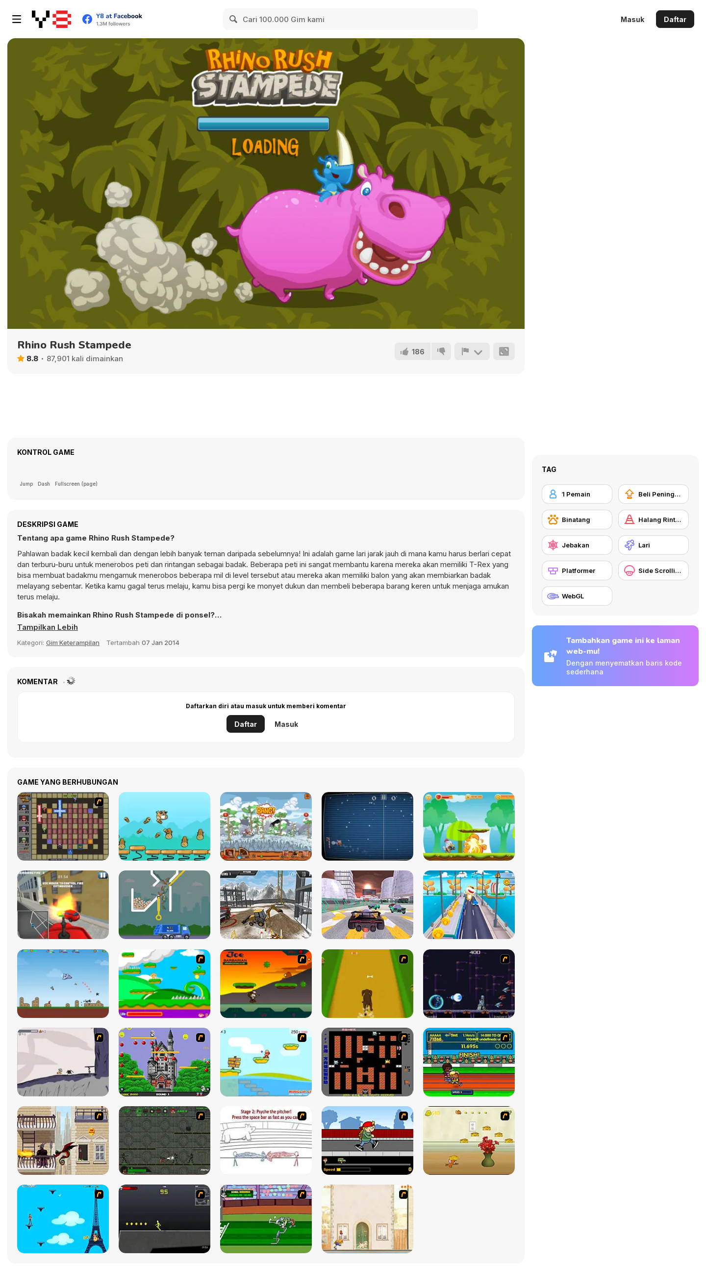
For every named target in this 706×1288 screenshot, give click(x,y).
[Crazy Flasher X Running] (164, 1219)
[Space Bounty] (164, 1140)
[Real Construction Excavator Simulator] (266, 904)
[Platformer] (577, 570)
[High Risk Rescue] (63, 1140)
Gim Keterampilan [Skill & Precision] (73, 642)
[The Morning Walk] (367, 1219)
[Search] (234, 19)
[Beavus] (164, 826)
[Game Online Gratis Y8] (51, 19)
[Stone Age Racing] (266, 826)
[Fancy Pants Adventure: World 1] (63, 1062)
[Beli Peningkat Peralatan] (653, 494)
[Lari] (653, 545)
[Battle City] (367, 1062)
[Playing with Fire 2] (63, 826)
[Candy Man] (164, 983)
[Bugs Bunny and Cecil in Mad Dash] (266, 1219)
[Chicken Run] (469, 826)
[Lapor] (472, 351)
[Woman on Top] (63, 1219)
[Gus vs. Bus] (367, 1140)
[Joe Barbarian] (266, 983)
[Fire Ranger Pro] (63, 904)
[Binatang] (577, 519)
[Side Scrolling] (653, 570)
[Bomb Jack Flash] (164, 1062)
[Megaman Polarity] (469, 983)
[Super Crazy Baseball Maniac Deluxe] (266, 1140)
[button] (47, 627)
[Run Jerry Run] (469, 1140)
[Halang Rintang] (653, 519)
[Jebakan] (577, 545)
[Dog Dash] (367, 983)
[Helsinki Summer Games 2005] (469, 1062)
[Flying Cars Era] (367, 904)
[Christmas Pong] (367, 826)
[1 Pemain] (577, 494)
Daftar (675, 19)
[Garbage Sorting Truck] (164, 904)
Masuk (632, 19)
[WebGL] (577, 596)
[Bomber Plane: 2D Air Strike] (63, 983)
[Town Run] (469, 904)
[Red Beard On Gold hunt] (266, 1062)
